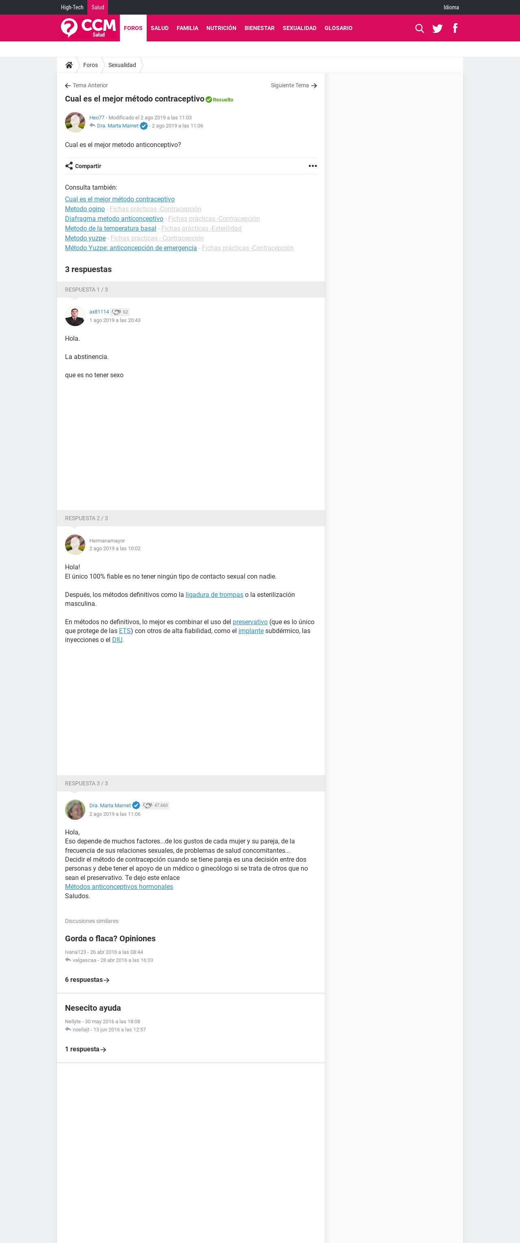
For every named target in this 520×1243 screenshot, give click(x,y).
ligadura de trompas (214, 595)
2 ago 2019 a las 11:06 (177, 126)
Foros (133, 28)
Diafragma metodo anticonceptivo (114, 219)
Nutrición (221, 28)
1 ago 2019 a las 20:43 (115, 320)
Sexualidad (299, 28)
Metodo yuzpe (85, 238)
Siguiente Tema (290, 85)
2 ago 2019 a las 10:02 (115, 548)
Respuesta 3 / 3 (86, 783)
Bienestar (260, 28)
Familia (187, 28)
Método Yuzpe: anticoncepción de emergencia (131, 248)
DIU (117, 640)
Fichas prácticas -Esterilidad (201, 228)
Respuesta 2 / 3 (86, 518)
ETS (125, 631)
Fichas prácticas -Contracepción (156, 209)
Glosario (339, 28)
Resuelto (223, 100)
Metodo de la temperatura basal (110, 228)
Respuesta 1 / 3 (86, 289)
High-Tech (72, 7)
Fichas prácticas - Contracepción (157, 238)
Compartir (88, 166)
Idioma (451, 7)
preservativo (250, 622)
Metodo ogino (85, 209)
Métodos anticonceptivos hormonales (119, 887)
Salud (97, 7)
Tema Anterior (90, 85)
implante (251, 631)
